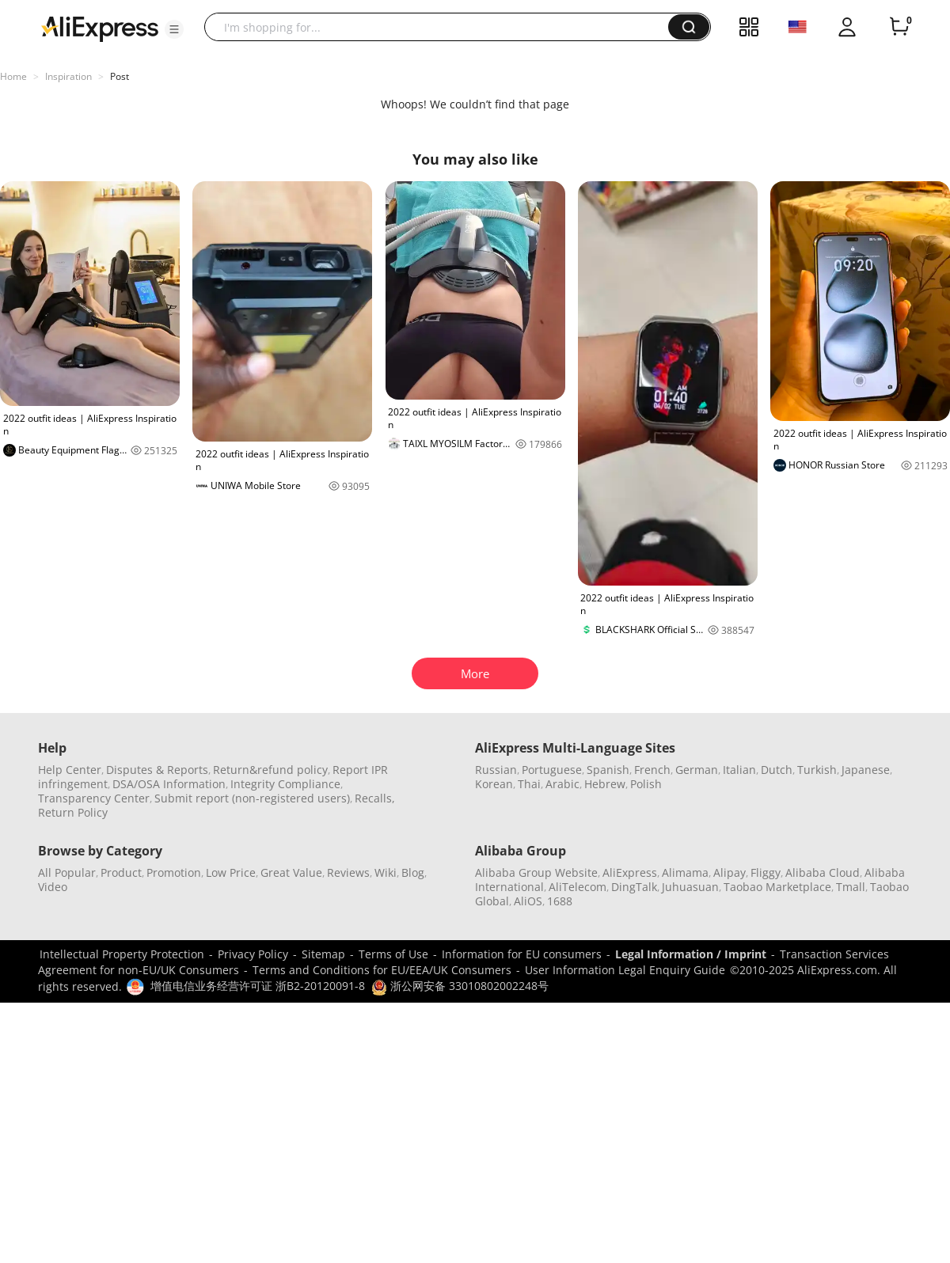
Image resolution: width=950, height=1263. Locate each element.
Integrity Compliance (285, 783)
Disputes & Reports (157, 769)
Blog (412, 872)
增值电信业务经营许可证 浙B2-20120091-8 (257, 985)
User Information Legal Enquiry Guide (625, 969)
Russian (496, 769)
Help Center (69, 769)
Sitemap (323, 953)
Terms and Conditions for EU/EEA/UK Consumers (382, 969)
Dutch (776, 769)
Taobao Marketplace (777, 886)
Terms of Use (393, 953)
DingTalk (634, 886)
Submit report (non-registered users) (252, 798)
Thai (529, 783)
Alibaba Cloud (822, 872)
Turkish (817, 769)
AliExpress (629, 872)
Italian (739, 769)
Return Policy (73, 812)
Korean (494, 783)
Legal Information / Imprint (690, 953)
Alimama (685, 872)
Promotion (173, 872)
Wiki (385, 872)
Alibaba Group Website (536, 872)
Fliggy (765, 872)
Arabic (562, 783)
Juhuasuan (690, 886)
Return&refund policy (270, 769)
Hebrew (604, 783)
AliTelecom (577, 886)
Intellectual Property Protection (122, 953)
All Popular (67, 872)
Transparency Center (94, 798)
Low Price (231, 872)
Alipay (729, 872)
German (696, 769)
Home (13, 76)
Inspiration (68, 76)
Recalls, (375, 798)
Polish (646, 783)
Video (52, 886)
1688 (559, 900)
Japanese (866, 769)
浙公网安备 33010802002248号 (460, 985)
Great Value (291, 872)
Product (121, 872)
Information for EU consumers (522, 953)
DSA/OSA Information (169, 783)
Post (119, 76)
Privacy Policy (253, 953)
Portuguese (552, 769)
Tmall (850, 886)
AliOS (528, 900)
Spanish (608, 769)
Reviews (348, 872)
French (652, 769)
